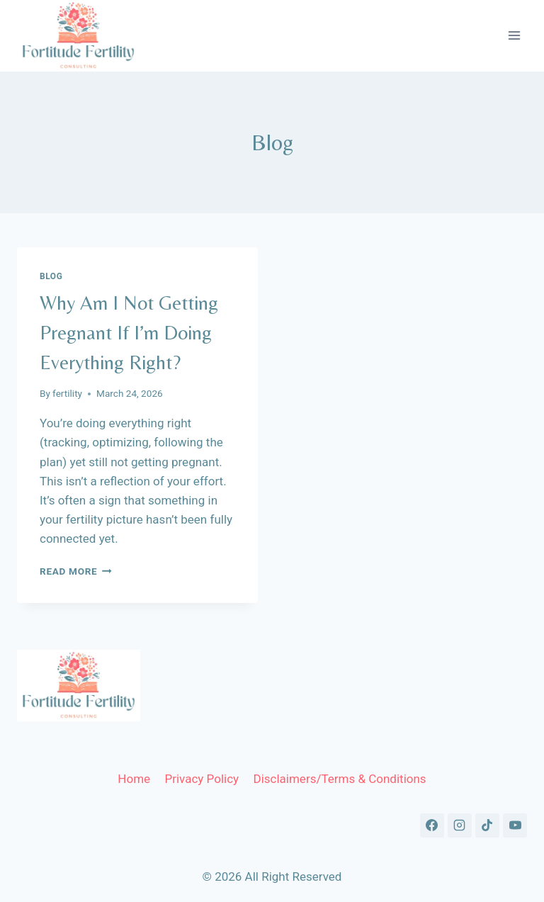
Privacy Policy (201, 779)
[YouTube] (515, 825)
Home (134, 779)
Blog (51, 276)
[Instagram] (460, 825)
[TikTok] (487, 825)
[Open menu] (514, 36)
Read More (76, 571)
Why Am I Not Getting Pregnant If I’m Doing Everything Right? (129, 332)
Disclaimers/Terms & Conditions (339, 779)
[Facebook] (432, 825)
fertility (67, 393)
